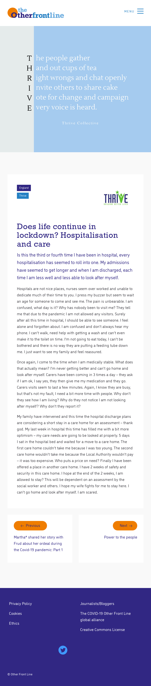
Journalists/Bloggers (97, 603)
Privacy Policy (20, 603)
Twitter (63, 650)
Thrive (22, 195)
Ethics (14, 623)
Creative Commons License (102, 629)
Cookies (15, 613)
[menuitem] (40, 603)
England (24, 187)
